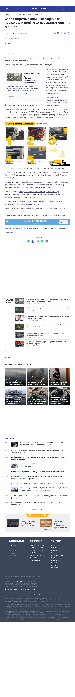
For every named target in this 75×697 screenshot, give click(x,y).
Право (54, 608)
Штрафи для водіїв (31, 274)
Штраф (44, 274)
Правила (12, 601)
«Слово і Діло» (18, 627)
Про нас (12, 596)
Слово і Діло (9, 15)
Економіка (55, 593)
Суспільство (37, 15)
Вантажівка (10, 278)
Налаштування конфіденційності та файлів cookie (20, 635)
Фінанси (55, 613)
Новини (9, 484)
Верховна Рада (36, 593)
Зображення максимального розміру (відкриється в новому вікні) (45, 214)
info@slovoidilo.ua (37, 640)
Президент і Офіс (37, 591)
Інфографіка (37, 561)
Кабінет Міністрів (37, 595)
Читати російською (12, 38)
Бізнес (54, 591)
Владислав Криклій (13, 274)
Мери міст (34, 603)
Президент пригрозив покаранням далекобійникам (46, 371)
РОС (68, 9)
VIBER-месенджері (18, 256)
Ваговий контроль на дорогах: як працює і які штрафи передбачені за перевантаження (32, 123)
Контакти (13, 599)
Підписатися (63, 267)
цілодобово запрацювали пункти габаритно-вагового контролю (29, 230)
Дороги (53, 274)
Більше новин (37, 554)
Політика (55, 605)
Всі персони (35, 605)
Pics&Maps (61, 261)
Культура (55, 595)
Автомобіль (63, 274)
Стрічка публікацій (24, 15)
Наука (53, 598)
